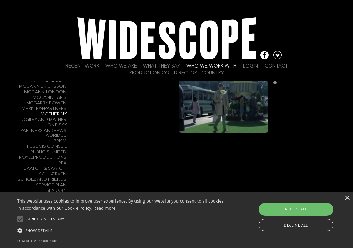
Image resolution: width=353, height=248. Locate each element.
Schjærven (53, 174)
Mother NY (54, 114)
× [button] (347, 198)
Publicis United (48, 152)
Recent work (82, 66)
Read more (105, 208)
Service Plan (51, 185)
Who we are (121, 66)
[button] (120, 230)
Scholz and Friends (42, 179)
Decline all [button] (296, 225)
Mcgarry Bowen (46, 103)
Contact (276, 66)
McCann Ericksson (43, 86)
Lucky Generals (48, 81)
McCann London (45, 92)
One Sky (57, 125)
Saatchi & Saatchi (45, 168)
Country (212, 73)
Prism (60, 141)
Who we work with (211, 66)
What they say (161, 66)
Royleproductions (43, 157)
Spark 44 (56, 190)
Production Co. (149, 73)
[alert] (176, 220)
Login (250, 66)
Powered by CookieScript (38, 241)
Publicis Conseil (47, 146)
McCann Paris (50, 97)
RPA (62, 163)
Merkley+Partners (44, 108)
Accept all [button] (296, 208)
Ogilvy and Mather (44, 119)
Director (185, 73)
